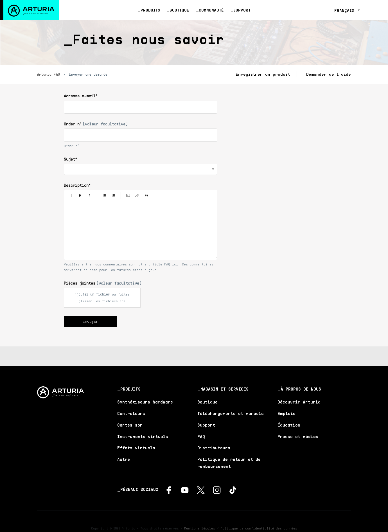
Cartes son (130, 424)
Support (242, 10)
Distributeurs (213, 447)
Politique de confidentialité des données (258, 528)
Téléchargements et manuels (230, 413)
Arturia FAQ (48, 74)
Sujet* (70, 159)
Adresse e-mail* (81, 95)
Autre (123, 459)
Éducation (289, 424)
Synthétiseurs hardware (145, 401)
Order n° (96, 123)
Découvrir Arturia (299, 401)
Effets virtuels (136, 447)
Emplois (286, 413)
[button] (71, 195)
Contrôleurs (131, 413)
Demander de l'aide (328, 74)
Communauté (211, 10)
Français (345, 10)
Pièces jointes (102, 283)
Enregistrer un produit (263, 74)
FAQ (201, 436)
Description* (77, 185)
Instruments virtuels (142, 436)
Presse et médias (298, 436)
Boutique (179, 10)
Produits (150, 10)
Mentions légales (199, 528)
